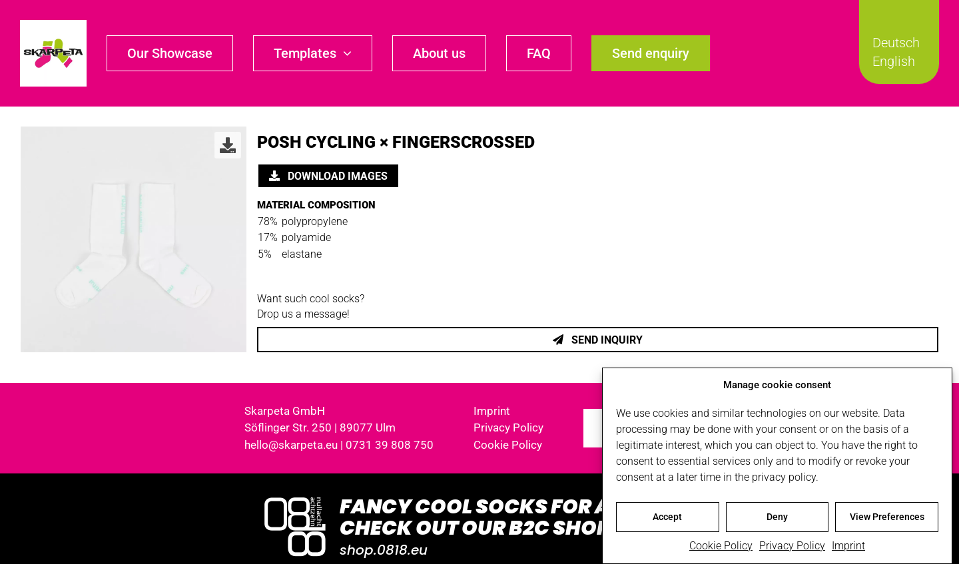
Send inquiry (598, 340)
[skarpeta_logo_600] (53, 25)
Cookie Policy (721, 547)
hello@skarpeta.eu (291, 444)
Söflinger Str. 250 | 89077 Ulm (320, 427)
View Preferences (887, 518)
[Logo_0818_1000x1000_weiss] (295, 498)
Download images (328, 176)
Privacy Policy (792, 547)
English (893, 61)
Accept (667, 518)
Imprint (848, 547)
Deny (777, 518)
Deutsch (896, 43)
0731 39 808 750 (390, 444)
